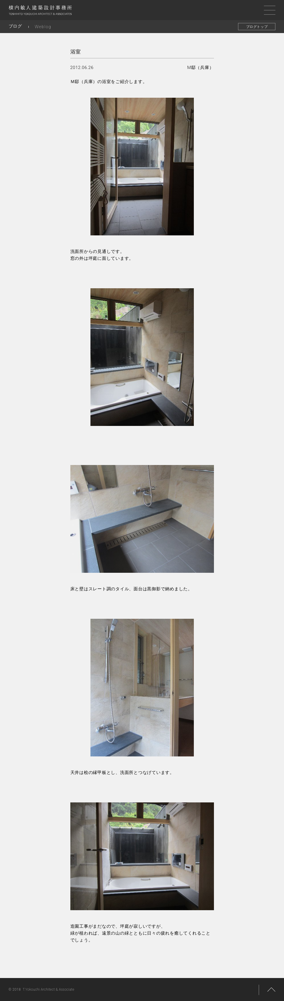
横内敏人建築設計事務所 (40, 11)
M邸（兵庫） (200, 67)
